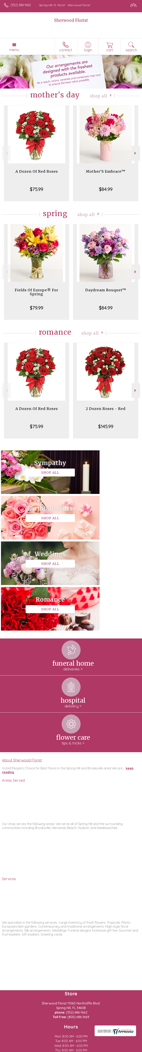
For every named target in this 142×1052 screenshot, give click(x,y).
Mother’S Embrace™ (105, 171)
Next (136, 153)
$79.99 (36, 308)
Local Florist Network (66, 1049)
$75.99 (36, 189)
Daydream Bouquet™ (105, 290)
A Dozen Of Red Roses (36, 171)
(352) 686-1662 (20, 5)
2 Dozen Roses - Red (106, 408)
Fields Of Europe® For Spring (36, 292)
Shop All (98, 96)
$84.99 (106, 189)
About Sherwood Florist (22, 669)
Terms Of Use (15, 1049)
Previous (6, 153)
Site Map (90, 1049)
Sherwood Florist (71, 20)
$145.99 (105, 426)
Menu (14, 49)
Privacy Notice (38, 1049)
